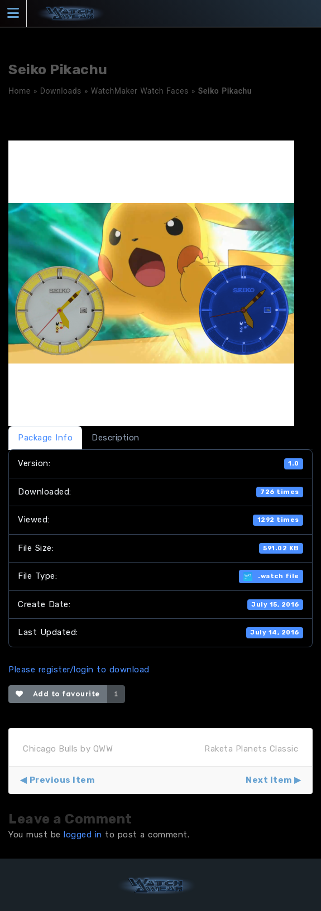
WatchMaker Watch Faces (140, 90)
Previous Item (62, 780)
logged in (83, 835)
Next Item (269, 780)
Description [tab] (116, 438)
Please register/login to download (79, 670)
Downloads (61, 90)
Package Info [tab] (45, 438)
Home (19, 90)
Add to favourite (58, 694)
